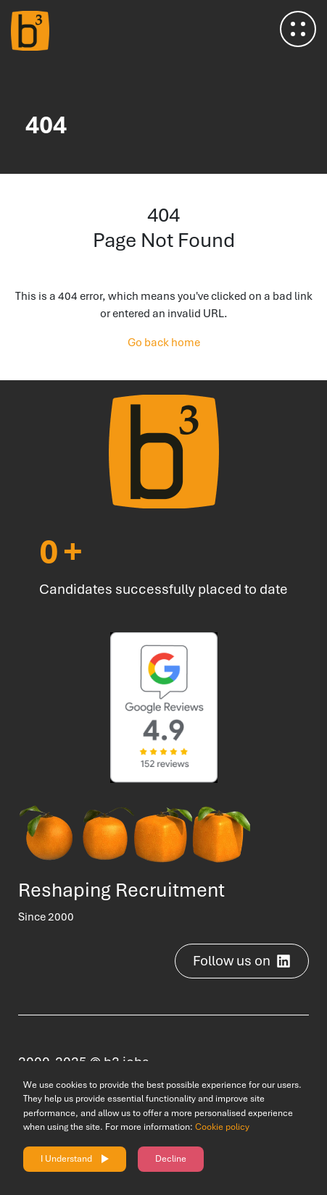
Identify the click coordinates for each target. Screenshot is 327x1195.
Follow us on (242, 961)
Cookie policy (222, 1127)
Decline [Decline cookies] (170, 1159)
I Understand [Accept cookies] (66, 1159)
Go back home (164, 342)
